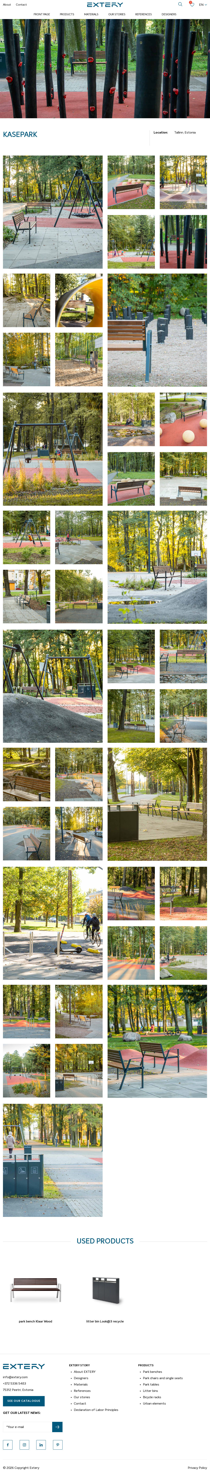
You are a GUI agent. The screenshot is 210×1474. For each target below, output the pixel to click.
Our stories (82, 1397)
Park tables (151, 1384)
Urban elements (154, 1403)
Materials (91, 14)
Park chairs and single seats (163, 1378)
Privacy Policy (197, 1467)
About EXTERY (84, 1371)
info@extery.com (15, 1377)
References (143, 14)
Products (67, 14)
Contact (21, 4)
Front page (42, 14)
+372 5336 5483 (14, 1383)
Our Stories (116, 14)
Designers (169, 14)
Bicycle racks (152, 1397)
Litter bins (150, 1390)
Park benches (152, 1371)
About (7, 4)
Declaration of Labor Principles (96, 1410)
